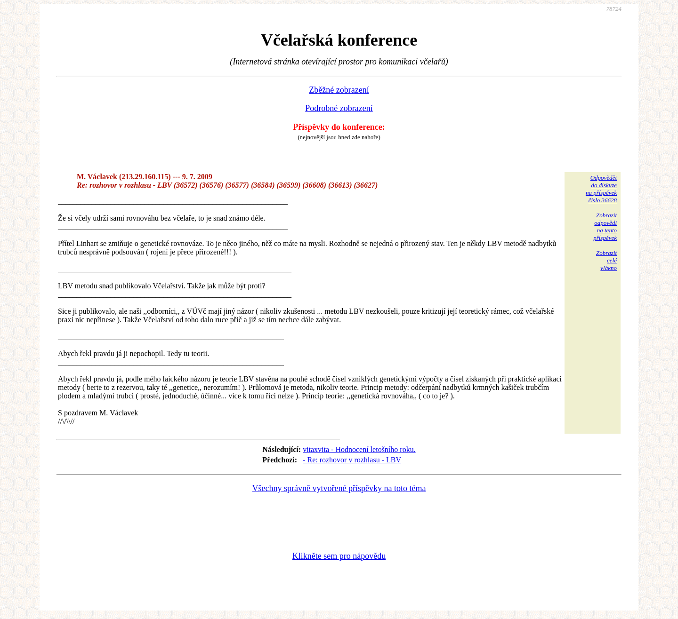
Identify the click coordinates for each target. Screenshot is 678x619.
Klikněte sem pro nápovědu (339, 556)
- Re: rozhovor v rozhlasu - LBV (352, 460)
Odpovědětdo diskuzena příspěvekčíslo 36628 (601, 189)
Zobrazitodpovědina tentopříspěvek (605, 226)
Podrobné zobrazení (338, 108)
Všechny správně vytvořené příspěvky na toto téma (339, 488)
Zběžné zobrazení (339, 90)
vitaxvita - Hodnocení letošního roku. (359, 449)
